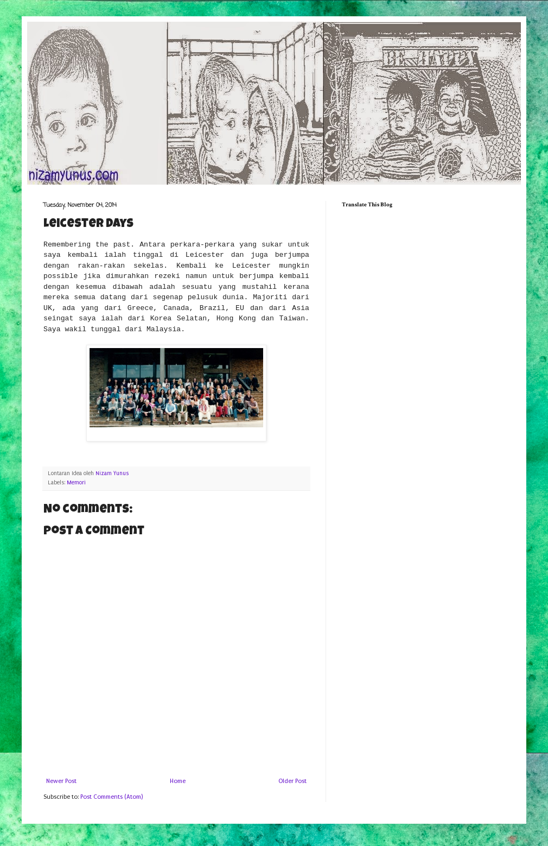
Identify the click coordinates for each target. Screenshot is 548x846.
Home (178, 781)
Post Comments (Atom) (111, 796)
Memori (76, 482)
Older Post (292, 781)
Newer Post (61, 781)
